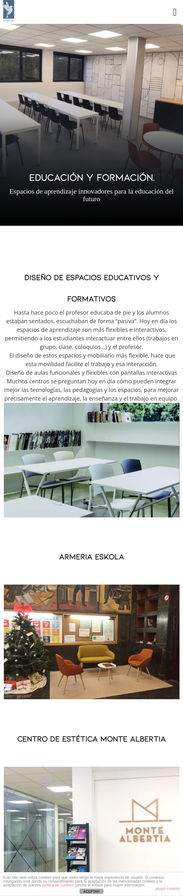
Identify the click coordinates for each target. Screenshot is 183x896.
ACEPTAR (91, 891)
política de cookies (57, 885)
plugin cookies (168, 888)
